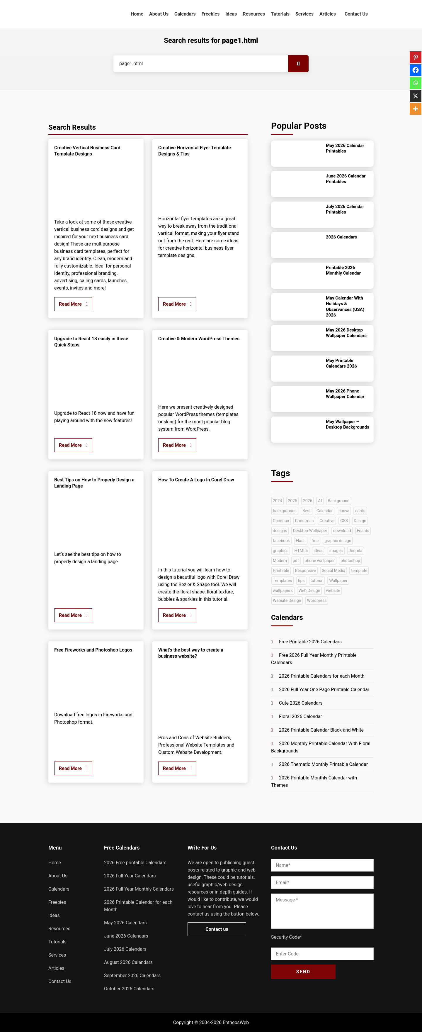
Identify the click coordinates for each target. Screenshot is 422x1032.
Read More (73, 304)
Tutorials (280, 14)
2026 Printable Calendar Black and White (321, 730)
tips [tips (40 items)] (301, 580)
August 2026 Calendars (128, 962)
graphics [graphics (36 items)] (280, 550)
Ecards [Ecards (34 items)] (363, 530)
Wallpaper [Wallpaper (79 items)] (338, 580)
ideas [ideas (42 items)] (319, 550)
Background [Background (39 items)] (338, 500)
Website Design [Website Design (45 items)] (287, 600)
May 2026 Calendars (125, 923)
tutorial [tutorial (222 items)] (317, 580)
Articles (327, 14)
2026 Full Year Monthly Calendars (139, 889)
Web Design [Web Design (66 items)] (309, 590)
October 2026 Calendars (129, 989)
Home (137, 14)
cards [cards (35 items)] (360, 510)
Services (304, 14)
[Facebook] (415, 70)
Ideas (231, 14)
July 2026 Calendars (125, 949)
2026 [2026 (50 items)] (307, 500)
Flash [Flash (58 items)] (301, 540)
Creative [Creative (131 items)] (326, 520)
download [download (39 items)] (342, 530)
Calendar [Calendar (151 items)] (324, 510)
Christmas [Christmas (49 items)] (304, 520)
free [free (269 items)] (315, 540)
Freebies (211, 14)
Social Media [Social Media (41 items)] (333, 570)
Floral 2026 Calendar (300, 716)
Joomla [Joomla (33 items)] (356, 550)
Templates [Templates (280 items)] (282, 580)
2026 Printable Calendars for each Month (322, 676)
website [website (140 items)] (333, 590)
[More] (415, 109)
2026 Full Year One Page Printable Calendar (324, 689)
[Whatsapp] (415, 83)
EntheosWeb (236, 1022)
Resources (254, 14)
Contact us (216, 929)
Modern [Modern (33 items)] (280, 560)
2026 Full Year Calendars (130, 876)
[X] (415, 96)
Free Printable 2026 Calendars (310, 641)
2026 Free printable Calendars (135, 862)
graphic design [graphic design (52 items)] (337, 540)
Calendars (185, 14)
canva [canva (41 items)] (343, 510)
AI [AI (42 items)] (320, 500)
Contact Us (356, 14)
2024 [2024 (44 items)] (277, 500)
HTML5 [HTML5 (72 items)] (301, 550)
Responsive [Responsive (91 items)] (305, 570)
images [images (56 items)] (336, 550)
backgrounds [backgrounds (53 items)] (285, 510)
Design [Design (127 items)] (360, 520)
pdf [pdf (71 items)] (296, 560)
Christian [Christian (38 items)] (281, 520)
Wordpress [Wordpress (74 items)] (316, 600)
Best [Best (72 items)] (306, 510)
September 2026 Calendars (132, 975)
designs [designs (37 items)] (280, 530)
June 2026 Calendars (126, 936)
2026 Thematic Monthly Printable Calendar (323, 764)
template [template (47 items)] (359, 570)
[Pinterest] (415, 57)
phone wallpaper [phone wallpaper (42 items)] (320, 560)
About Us (159, 14)
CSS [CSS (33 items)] (344, 520)
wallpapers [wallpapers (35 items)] (283, 590)
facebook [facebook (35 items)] (281, 540)
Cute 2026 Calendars (301, 703)
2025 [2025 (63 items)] (292, 500)
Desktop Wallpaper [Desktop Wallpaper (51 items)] (310, 530)
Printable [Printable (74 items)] (281, 570)
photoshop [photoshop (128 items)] (350, 560)
